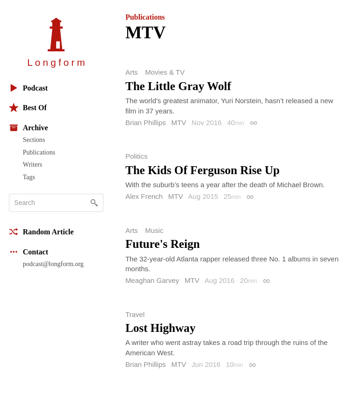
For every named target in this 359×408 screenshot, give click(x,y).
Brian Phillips (145, 123)
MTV (179, 123)
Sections (34, 139)
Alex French (144, 196)
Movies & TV (165, 72)
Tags (29, 177)
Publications (39, 152)
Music (154, 230)
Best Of (28, 108)
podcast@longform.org (53, 263)
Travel (134, 314)
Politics (136, 156)
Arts (131, 72)
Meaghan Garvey (152, 280)
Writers (33, 164)
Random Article (41, 232)
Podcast (28, 88)
